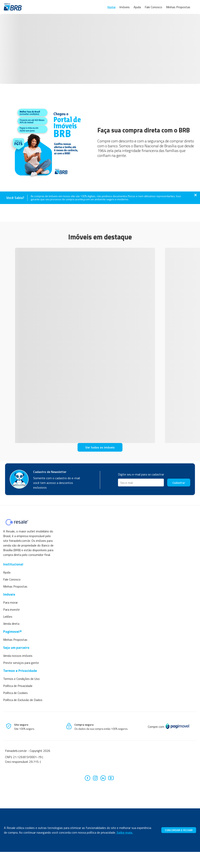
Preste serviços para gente (21, 662)
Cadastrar (178, 483)
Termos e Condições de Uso (21, 678)
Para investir (11, 609)
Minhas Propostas (178, 7)
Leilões (7, 616)
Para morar (10, 602)
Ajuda (137, 7)
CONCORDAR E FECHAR (179, 830)
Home (111, 7)
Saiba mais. (124, 832)
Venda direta (11, 623)
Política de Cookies (15, 692)
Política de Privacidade (17, 685)
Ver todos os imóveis (100, 447)
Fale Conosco (153, 7)
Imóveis (124, 7)
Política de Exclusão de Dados (22, 699)
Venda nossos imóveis (17, 655)
